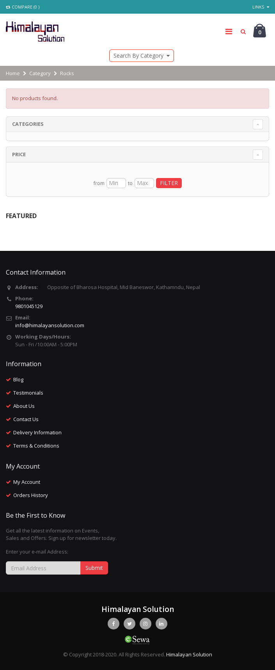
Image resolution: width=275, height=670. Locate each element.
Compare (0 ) (22, 7)
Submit (94, 567)
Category (40, 73)
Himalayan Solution (189, 654)
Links (260, 7)
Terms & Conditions (36, 445)
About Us (24, 405)
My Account (26, 481)
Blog (18, 379)
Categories (28, 123)
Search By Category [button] (142, 55)
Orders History (30, 495)
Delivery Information (37, 432)
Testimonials (28, 392)
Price (19, 154)
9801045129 (29, 306)
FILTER (169, 183)
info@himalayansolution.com (49, 325)
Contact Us (26, 419)
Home (13, 73)
